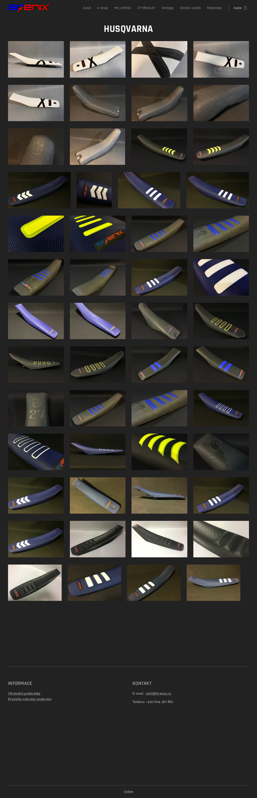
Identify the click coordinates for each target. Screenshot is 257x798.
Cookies (129, 791)
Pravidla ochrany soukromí (30, 699)
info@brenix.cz (158, 693)
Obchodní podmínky (24, 693)
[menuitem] (98, 8)
